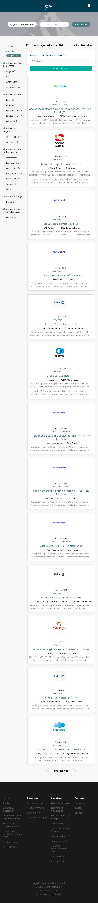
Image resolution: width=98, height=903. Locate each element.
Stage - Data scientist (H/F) (61, 324)
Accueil (6, 798)
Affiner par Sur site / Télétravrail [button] (12, 211)
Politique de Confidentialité (10, 825)
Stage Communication (49, 886)
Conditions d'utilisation (8, 809)
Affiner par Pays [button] (14, 196)
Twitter (78, 807)
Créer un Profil (58, 856)
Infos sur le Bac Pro (60, 836)
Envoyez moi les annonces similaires (48, 55)
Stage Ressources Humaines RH (49, 883)
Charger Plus (61, 770)
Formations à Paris (60, 841)
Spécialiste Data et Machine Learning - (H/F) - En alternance (61, 492)
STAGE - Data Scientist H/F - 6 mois (61, 275)
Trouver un (60, 803)
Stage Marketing (49, 890)
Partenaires (9, 846)
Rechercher (81, 24)
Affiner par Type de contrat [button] (13, 64)
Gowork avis (57, 823)
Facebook (80, 803)
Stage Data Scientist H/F (61, 375)
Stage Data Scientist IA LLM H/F (61, 223)
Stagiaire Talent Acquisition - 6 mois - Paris (61, 749)
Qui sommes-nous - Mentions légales (13, 817)
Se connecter (34, 812)
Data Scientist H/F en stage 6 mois (61, 597)
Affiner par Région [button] (10, 130)
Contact (7, 803)
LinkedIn (79, 812)
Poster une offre (35, 803)
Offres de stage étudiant (49, 894)
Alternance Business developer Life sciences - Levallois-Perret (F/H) (61, 110)
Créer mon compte (37, 817)
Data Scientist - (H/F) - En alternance (61, 545)
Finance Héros (10, 842)
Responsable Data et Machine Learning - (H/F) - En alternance (61, 437)
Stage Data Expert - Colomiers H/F (61, 164)
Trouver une (57, 809)
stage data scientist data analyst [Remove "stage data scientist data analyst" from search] (14, 56)
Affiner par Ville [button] (14, 94)
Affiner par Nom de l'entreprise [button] (12, 151)
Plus (8, 189)
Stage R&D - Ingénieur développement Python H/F (61, 649)
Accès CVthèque (35, 807)
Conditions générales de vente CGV (13, 834)
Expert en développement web (59, 848)
